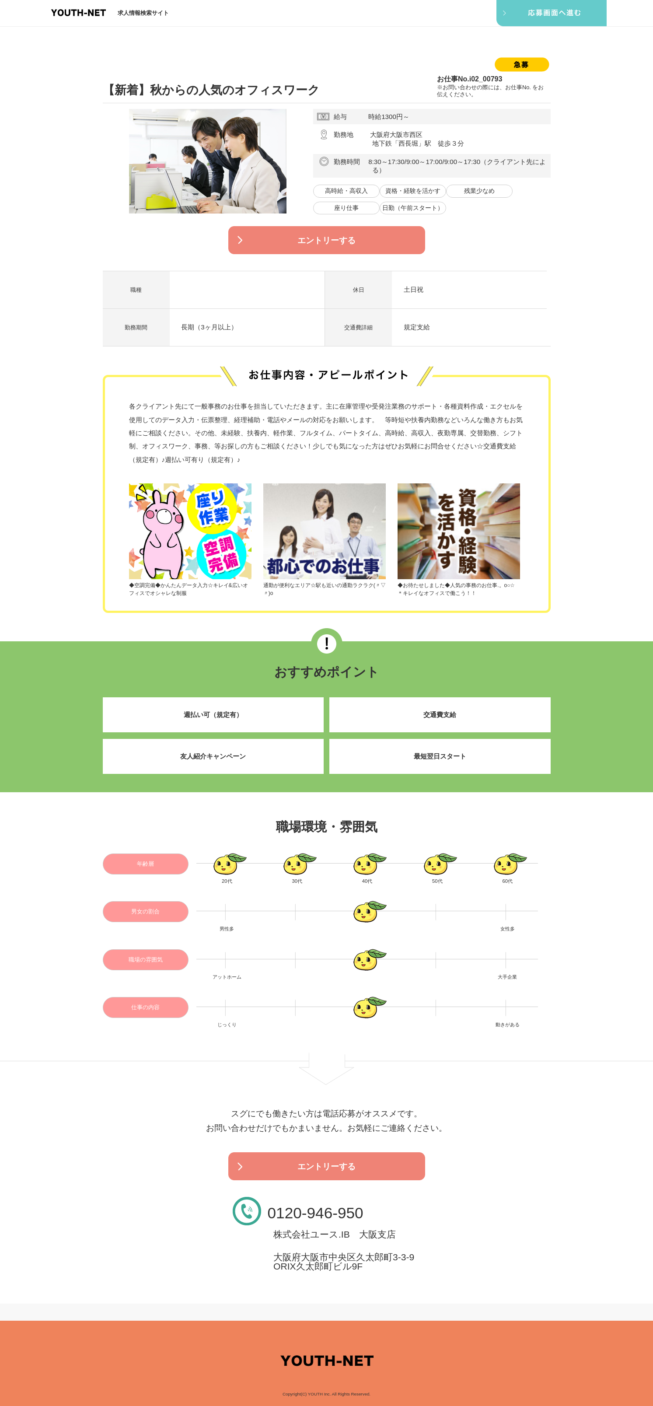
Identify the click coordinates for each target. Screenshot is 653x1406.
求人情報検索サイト (143, 13)
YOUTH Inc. (319, 1394)
